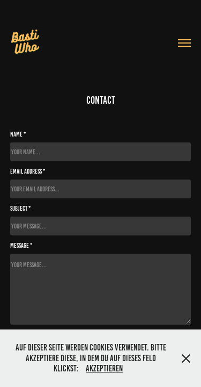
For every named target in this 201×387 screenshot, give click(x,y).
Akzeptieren (104, 368)
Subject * (20, 208)
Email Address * (27, 171)
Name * (18, 134)
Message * (21, 245)
